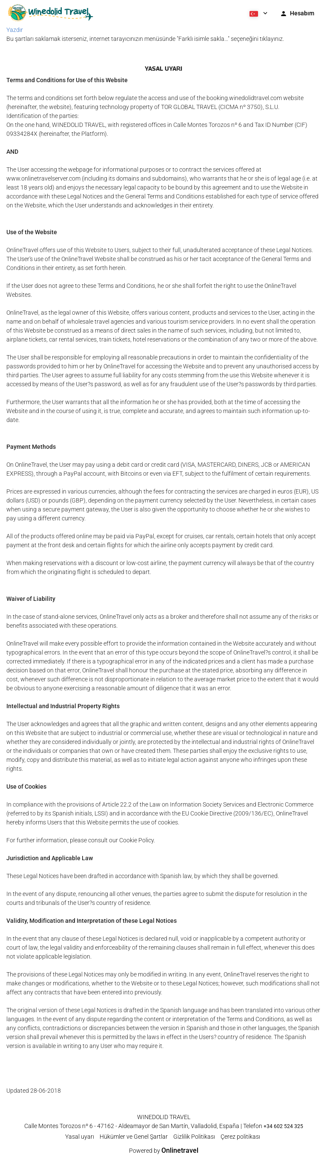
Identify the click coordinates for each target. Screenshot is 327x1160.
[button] (257, 13)
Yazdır (14, 29)
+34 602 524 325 (283, 1126)
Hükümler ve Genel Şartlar (134, 1136)
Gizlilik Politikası (194, 1136)
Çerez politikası (240, 1136)
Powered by (163, 1150)
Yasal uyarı (79, 1136)
